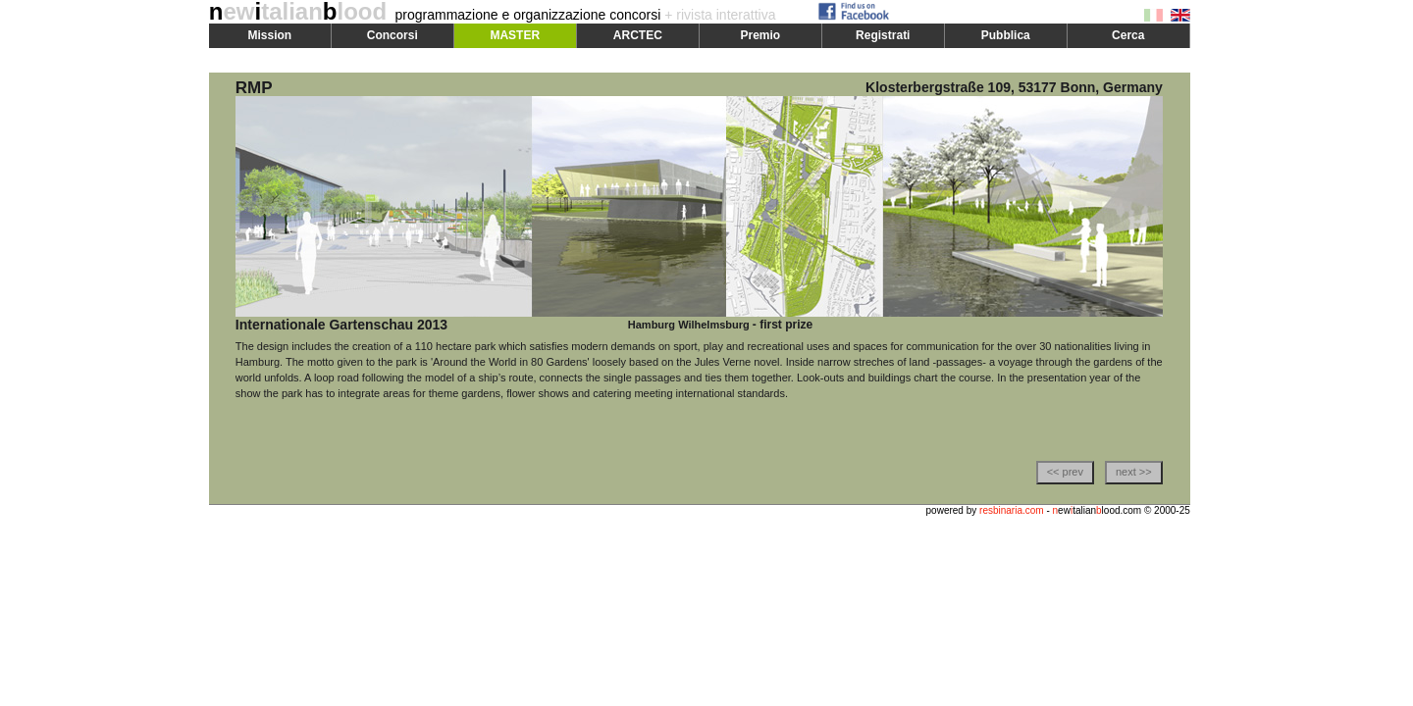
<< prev (1065, 472)
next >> (1134, 472)
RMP (254, 87)
